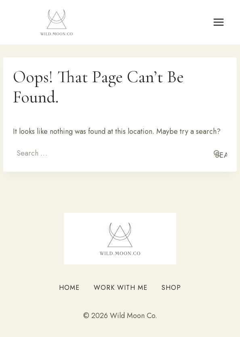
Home (69, 287)
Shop (171, 287)
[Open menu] (218, 22)
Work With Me (120, 287)
